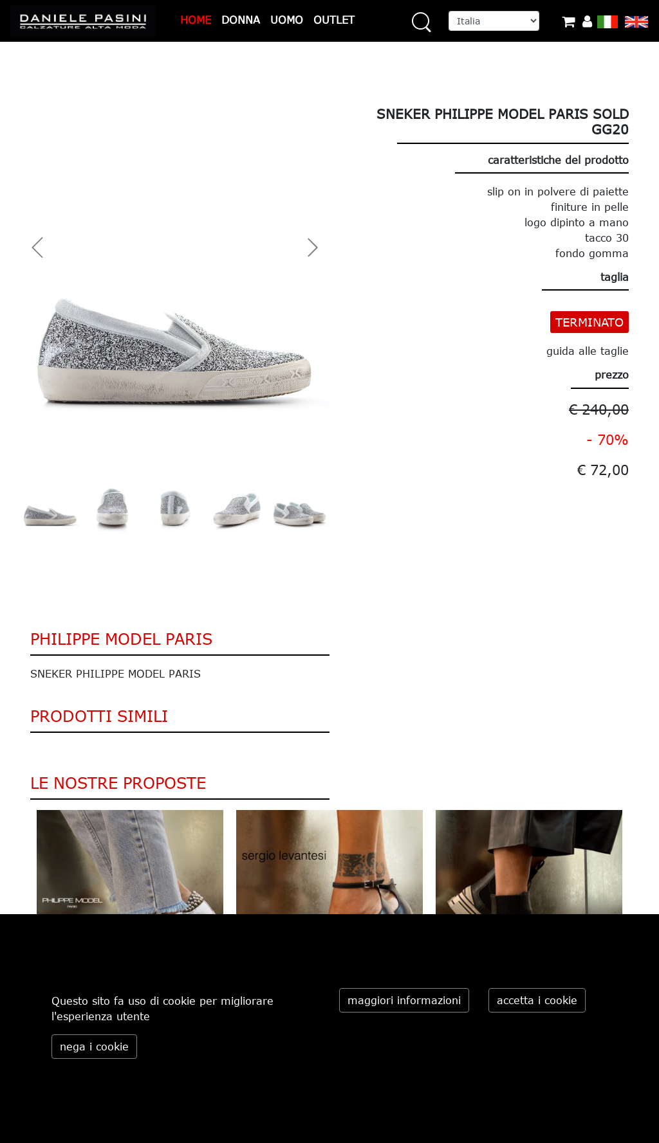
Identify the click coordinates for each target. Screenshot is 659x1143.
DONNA (240, 20)
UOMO (286, 20)
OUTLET (334, 20)
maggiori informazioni (404, 1000)
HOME (195, 20)
